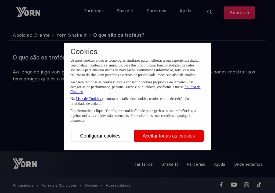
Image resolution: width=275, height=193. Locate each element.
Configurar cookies (100, 136)
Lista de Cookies (89, 99)
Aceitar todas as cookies (169, 136)
